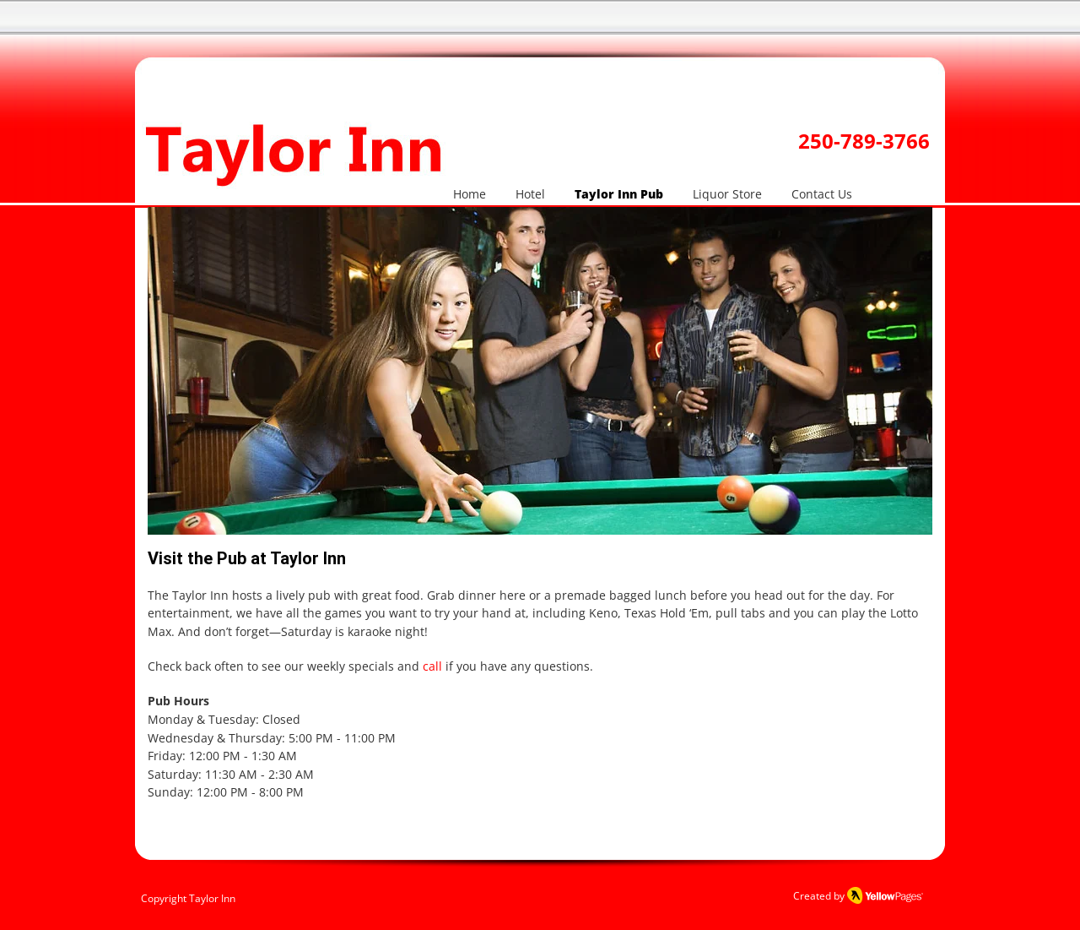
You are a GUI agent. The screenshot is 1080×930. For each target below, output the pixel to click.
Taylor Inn (212, 898)
